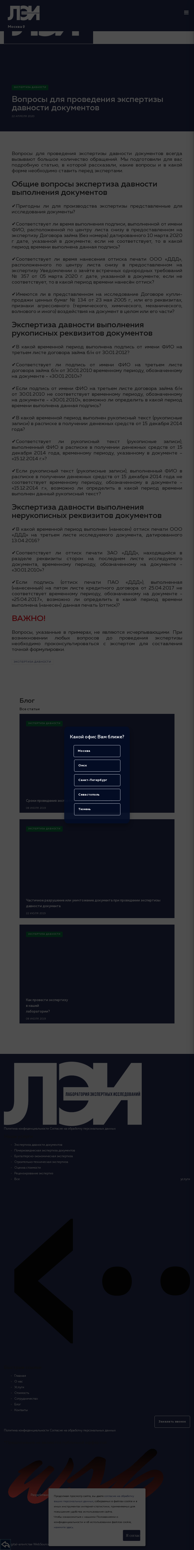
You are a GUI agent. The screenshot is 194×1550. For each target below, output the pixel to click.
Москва (84, 751)
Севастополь (89, 794)
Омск (82, 765)
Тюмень (84, 809)
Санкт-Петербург (92, 780)
